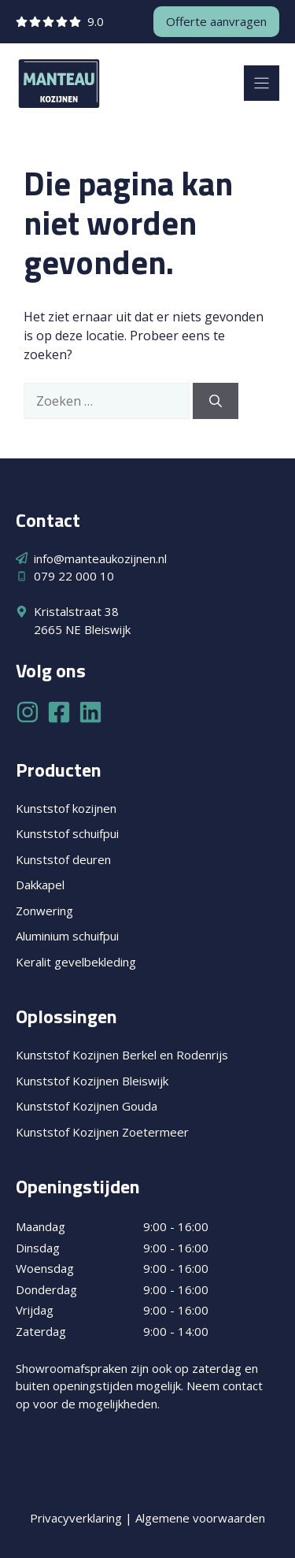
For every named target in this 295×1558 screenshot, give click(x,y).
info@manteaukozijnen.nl (100, 558)
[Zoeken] (215, 401)
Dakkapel (40, 884)
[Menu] (261, 83)
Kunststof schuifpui (67, 833)
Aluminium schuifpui (67, 936)
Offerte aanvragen (216, 21)
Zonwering (44, 910)
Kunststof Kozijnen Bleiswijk (92, 1081)
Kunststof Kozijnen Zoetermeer (102, 1132)
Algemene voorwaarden (200, 1518)
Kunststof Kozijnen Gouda (86, 1106)
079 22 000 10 (74, 576)
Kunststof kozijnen (66, 808)
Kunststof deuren (63, 859)
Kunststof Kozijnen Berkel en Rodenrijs (122, 1055)
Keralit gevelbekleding (76, 962)
